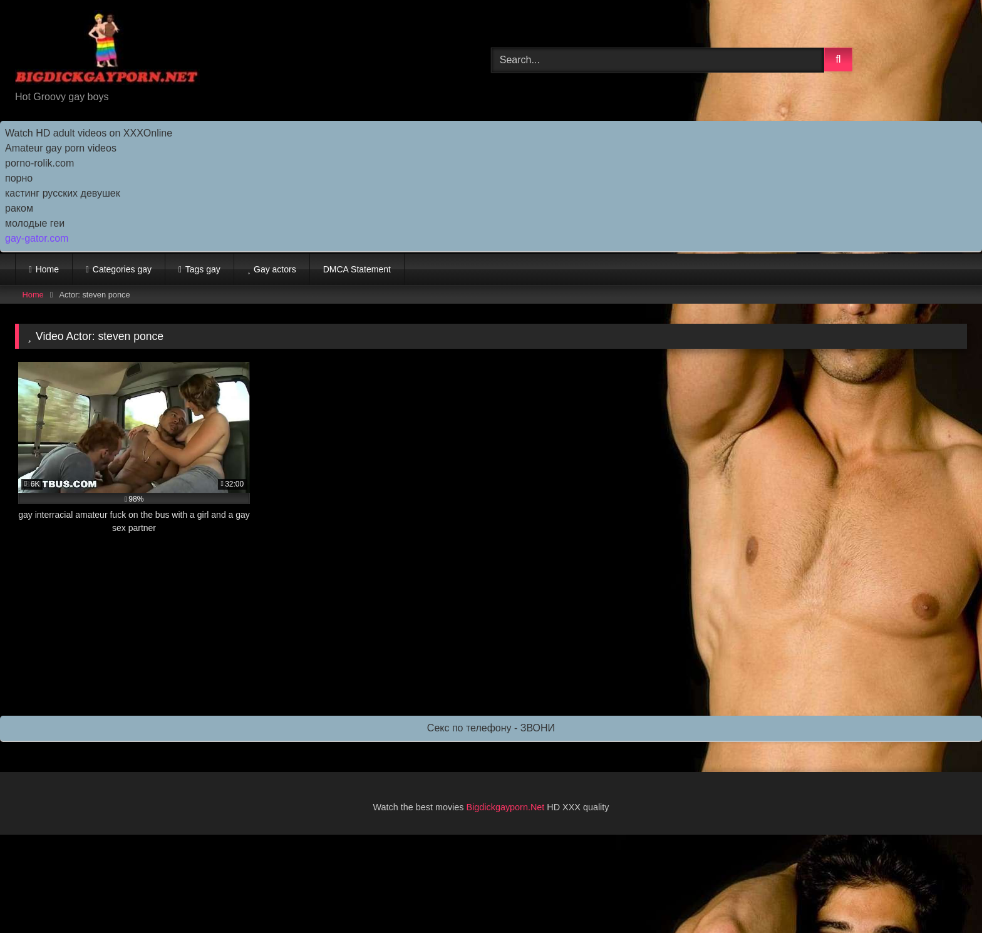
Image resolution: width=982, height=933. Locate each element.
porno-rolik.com (39, 163)
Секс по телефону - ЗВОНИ (491, 728)
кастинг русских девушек (62, 193)
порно (19, 178)
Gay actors (275, 269)
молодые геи (35, 223)
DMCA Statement (357, 269)
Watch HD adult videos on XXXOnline (88, 133)
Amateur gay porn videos (60, 148)
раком (19, 208)
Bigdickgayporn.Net (507, 807)
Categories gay (122, 269)
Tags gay (202, 269)
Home (47, 269)
